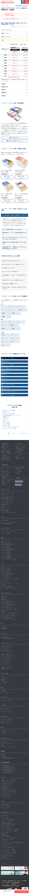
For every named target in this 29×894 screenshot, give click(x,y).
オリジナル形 (8, 659)
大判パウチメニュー (6, 722)
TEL (23, 1)
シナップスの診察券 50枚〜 (7, 586)
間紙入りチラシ (5, 361)
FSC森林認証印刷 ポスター (8, 523)
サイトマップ (20, 884)
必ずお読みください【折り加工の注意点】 (10, 14)
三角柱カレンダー (5, 786)
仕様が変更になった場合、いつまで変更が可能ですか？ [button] (14, 276)
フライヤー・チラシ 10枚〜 (8, 364)
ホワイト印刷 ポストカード (7, 602)
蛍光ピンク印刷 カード (6, 570)
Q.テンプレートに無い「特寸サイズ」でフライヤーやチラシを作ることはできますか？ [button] (14, 238)
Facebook (18, 484)
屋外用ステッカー (5, 668)
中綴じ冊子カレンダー (6, 788)
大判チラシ (5, 374)
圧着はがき (4, 611)
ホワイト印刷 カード (6, 572)
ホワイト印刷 (4, 817)
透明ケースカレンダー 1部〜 (7, 782)
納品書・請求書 (5, 456)
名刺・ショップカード (6, 540)
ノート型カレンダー (6, 796)
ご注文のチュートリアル (7, 448)
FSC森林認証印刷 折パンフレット (9, 638)
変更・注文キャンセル (6, 460)
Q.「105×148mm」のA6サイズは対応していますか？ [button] (14, 215)
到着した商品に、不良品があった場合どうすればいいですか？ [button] (14, 288)
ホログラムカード (5, 581)
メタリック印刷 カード (6, 575)
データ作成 (18, 451)
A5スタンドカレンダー (6, 785)
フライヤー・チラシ (5, 489)
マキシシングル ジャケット (7, 743)
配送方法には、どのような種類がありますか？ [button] (13, 280)
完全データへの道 (19, 458)
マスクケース (4, 734)
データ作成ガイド (14, 137)
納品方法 (9, 451)
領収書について (5, 455)
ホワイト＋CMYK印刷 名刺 (7, 549)
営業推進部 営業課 (19, 467)
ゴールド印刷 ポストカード (7, 607)
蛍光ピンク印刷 (5, 388)
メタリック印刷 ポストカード (8, 606)
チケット (3, 676)
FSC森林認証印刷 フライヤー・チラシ (10, 368)
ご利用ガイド (4, 443)
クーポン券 (4, 683)
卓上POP (3, 732)
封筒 (2, 687)
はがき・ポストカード (6, 593)
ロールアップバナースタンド (8, 531)
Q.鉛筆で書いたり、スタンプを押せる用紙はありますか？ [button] (14, 233)
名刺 (2, 537)
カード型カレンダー (6, 795)
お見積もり (18, 472)
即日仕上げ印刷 (5, 804)
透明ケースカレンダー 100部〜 (8, 780)
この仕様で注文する (7, 177)
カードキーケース (5, 709)
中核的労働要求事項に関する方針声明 (10, 885)
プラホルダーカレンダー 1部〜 (8, 791)
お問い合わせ (4, 464)
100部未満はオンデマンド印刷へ (21, 5)
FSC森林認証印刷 (5, 762)
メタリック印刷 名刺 (6, 550)
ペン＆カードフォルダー (7, 711)
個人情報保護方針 (15, 882)
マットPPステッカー (6, 649)
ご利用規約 (24, 880)
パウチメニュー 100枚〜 (7, 721)
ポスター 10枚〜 (5, 520)
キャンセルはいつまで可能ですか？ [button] (10, 271)
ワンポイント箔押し (6, 806)
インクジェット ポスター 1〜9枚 (8, 522)
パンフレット (4, 633)
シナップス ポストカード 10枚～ (8, 619)
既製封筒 (3, 691)
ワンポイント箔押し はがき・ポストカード (11, 612)
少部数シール (4, 857)
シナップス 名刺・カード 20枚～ (8, 852)
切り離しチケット (5, 681)
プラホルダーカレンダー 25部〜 (8, 790)
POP (2, 727)
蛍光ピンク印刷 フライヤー (7, 499)
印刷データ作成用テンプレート (14, 140)
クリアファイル (4, 697)
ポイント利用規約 (5, 882)
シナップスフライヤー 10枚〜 (8, 512)
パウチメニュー (4, 716)
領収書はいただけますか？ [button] (8, 267)
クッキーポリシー (5, 884)
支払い (3, 451)
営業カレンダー (5, 482)
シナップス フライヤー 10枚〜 (9, 428)
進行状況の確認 (19, 448)
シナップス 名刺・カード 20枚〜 (8, 559)
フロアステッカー (5, 662)
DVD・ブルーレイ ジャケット (8, 746)
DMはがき (3, 597)
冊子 (2, 623)
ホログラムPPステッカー (7, 651)
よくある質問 (18, 471)
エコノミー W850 (5, 533)
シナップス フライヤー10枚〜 (8, 395)
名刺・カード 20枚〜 (6, 542)
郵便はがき (4, 599)
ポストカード (4, 596)
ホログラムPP (4, 807)
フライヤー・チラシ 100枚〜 (8, 358)
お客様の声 (4, 484)
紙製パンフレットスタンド (7, 730)
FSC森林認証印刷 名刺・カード (9, 544)
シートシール (6, 660)
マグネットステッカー (6, 664)
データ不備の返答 (19, 450)
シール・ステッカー (5, 642)
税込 (21, 44)
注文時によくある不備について (12, 18)
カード (2, 563)
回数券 (3, 679)
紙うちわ (3, 756)
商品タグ (3, 585)
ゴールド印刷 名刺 (5, 552)
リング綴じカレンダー (6, 783)
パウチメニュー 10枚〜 (6, 719)
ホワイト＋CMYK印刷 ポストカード (9, 604)
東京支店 (17, 469)
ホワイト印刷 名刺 (5, 547)
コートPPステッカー (6, 647)
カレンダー (3, 777)
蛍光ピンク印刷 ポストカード (8, 601)
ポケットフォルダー (6, 708)
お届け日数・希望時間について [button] (9, 283)
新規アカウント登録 (20, 447)
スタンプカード (5, 580)
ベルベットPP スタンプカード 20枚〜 (9, 578)
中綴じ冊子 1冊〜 (5, 835)
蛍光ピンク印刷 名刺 (6, 545)
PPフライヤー (5, 378)
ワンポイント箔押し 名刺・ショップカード (11, 555)
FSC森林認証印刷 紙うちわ (8, 757)
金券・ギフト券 (5, 678)
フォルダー (3, 705)
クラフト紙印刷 (6, 423)
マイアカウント (19, 443)
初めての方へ (5, 447)
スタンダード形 (7, 655)
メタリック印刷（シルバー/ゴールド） (10, 391)
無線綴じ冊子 (4, 628)
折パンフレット (5, 636)
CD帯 (2, 745)
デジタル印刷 (8, 812)
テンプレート (18, 455)
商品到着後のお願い (6, 458)
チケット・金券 (4, 673)
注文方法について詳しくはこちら (20, 26)
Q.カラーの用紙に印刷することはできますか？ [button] (14, 229)
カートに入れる (21, 891)
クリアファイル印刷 (6, 700)
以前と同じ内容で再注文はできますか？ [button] (11, 260)
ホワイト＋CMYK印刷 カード (8, 573)
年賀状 (3, 754)
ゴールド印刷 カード (6, 576)
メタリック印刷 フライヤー (7, 501)
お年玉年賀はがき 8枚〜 (6, 617)
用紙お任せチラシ (6, 371)
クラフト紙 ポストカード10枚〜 (8, 615)
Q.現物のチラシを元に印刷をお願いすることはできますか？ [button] (14, 243)
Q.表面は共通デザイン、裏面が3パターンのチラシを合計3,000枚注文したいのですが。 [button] (14, 247)
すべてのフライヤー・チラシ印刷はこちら (18, 433)
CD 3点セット (4, 741)
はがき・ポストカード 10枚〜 (8, 614)
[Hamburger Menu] (27, 2)
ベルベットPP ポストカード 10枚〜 (9, 609)
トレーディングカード (6, 583)
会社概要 (3, 880)
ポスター (3, 517)
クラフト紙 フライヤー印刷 (8, 384)
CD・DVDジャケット (5, 738)
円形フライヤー (5, 381)
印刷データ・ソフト (20, 456)
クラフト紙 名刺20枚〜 (6, 557)
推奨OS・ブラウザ (5, 450)
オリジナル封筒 (5, 692)
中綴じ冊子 (4, 627)
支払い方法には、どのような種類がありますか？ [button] (13, 264)
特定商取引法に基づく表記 (13, 880)
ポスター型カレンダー (6, 793)
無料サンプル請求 (5, 481)
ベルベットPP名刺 (5, 554)
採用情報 (13, 884)
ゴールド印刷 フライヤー (7, 502)
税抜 (25, 44)
